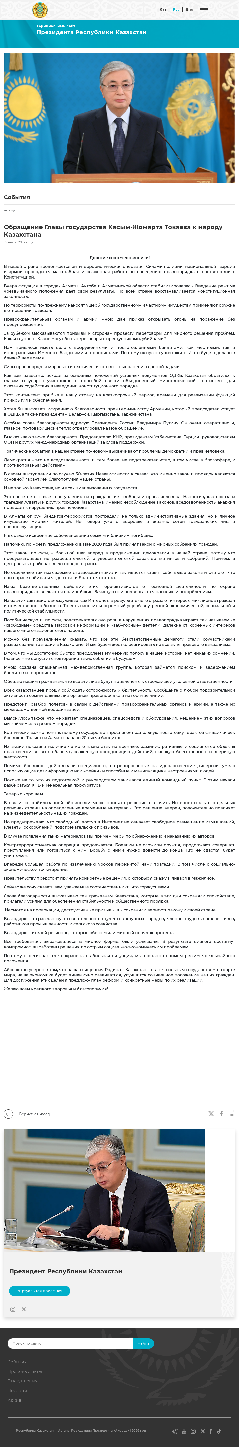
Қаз (163, 9)
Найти (143, 1343)
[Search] (77, 1343)
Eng (190, 9)
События (17, 1362)
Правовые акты (25, 1371)
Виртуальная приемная (40, 1291)
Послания (19, 1390)
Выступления (23, 1381)
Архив (15, 1400)
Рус (176, 9)
